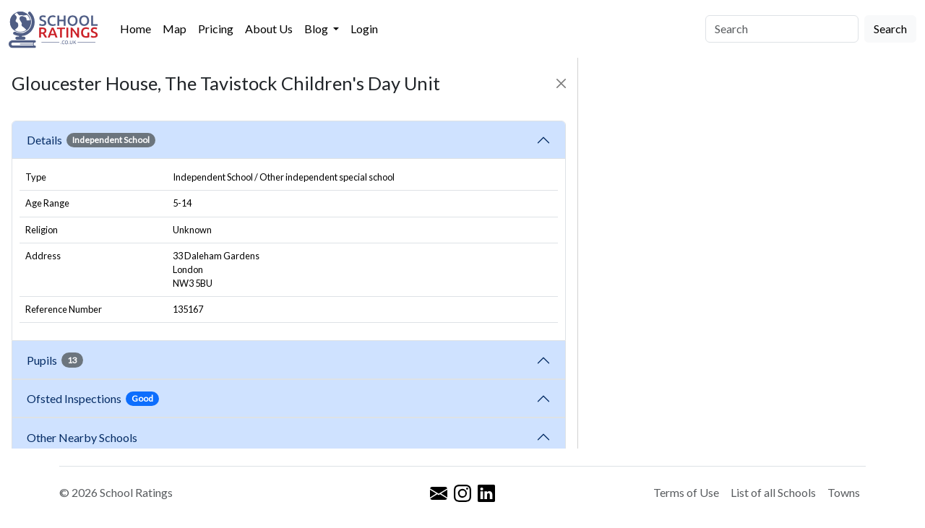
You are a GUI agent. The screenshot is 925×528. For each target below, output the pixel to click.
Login (364, 28)
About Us (269, 28)
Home (135, 28)
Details (91, 140)
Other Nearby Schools (84, 437)
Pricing (215, 28)
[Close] (561, 83)
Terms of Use (686, 492)
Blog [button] (317, 28)
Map (174, 28)
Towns (843, 492)
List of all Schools (773, 492)
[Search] (782, 29)
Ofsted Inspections (93, 398)
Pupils (55, 359)
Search (890, 28)
